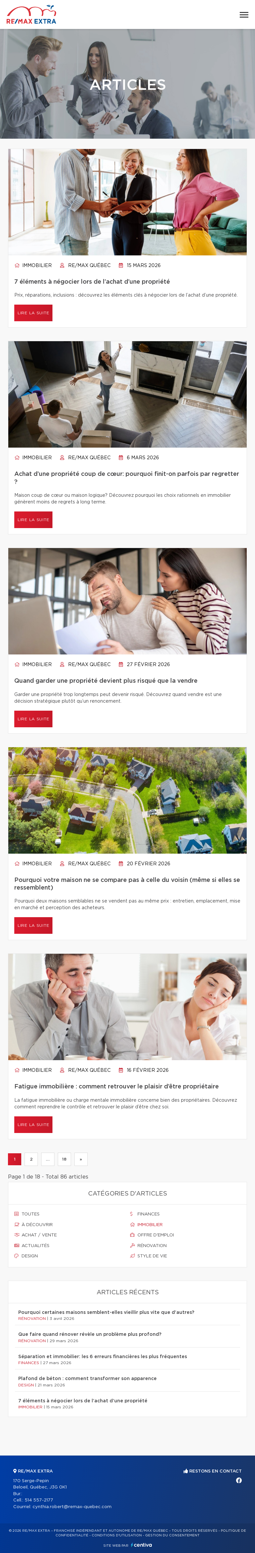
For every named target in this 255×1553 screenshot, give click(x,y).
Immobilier (33, 265)
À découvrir (33, 1224)
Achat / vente (35, 1235)
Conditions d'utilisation (117, 1535)
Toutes (27, 1214)
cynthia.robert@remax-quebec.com (72, 1507)
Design (26, 1256)
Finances (145, 1214)
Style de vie (148, 1256)
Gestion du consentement (172, 1535)
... (47, 1159)
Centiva (141, 1545)
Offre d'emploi (152, 1235)
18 (64, 1159)
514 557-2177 (39, 1500)
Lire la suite (33, 313)
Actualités (31, 1245)
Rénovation (148, 1245)
